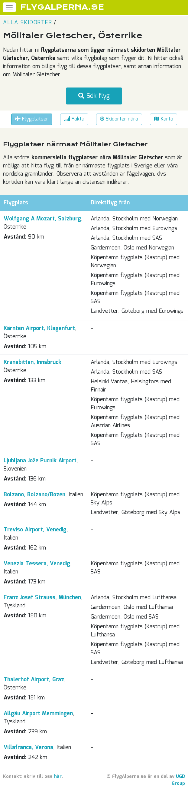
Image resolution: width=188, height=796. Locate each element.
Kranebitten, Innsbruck (32, 362)
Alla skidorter (27, 22)
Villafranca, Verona (28, 747)
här (58, 776)
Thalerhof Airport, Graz (34, 679)
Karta (163, 119)
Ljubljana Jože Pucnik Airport (40, 461)
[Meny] (9, 7)
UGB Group (178, 780)
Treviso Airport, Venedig (35, 530)
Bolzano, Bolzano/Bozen (34, 494)
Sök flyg (94, 96)
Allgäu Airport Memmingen (38, 713)
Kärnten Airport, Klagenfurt (39, 328)
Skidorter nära (119, 119)
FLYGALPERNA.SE (62, 7)
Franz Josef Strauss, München (42, 597)
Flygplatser (31, 119)
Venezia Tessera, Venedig (37, 564)
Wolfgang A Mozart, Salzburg (42, 219)
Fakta (74, 119)
